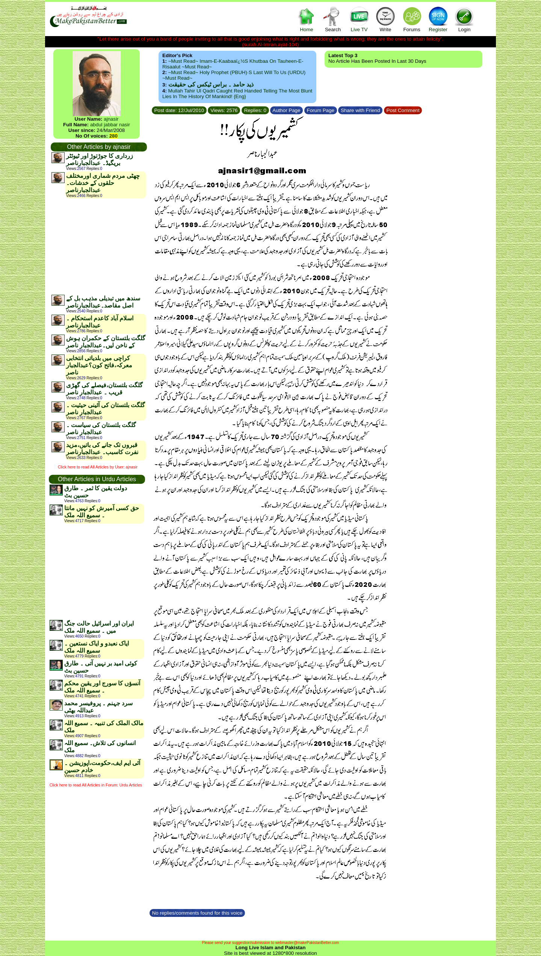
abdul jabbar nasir (110, 124)
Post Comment (403, 110)
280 (113, 136)
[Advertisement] (98, 246)
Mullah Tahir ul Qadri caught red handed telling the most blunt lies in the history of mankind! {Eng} (237, 93)
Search (332, 19)
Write (385, 19)
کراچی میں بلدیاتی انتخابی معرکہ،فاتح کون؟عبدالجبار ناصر (99, 365)
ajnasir (111, 119)
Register (438, 19)
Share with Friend (360, 110)
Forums (411, 19)
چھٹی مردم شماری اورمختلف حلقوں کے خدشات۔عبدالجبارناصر (103, 183)
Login (464, 19)
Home (306, 19)
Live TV (359, 19)
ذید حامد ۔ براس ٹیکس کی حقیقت (211, 84)
